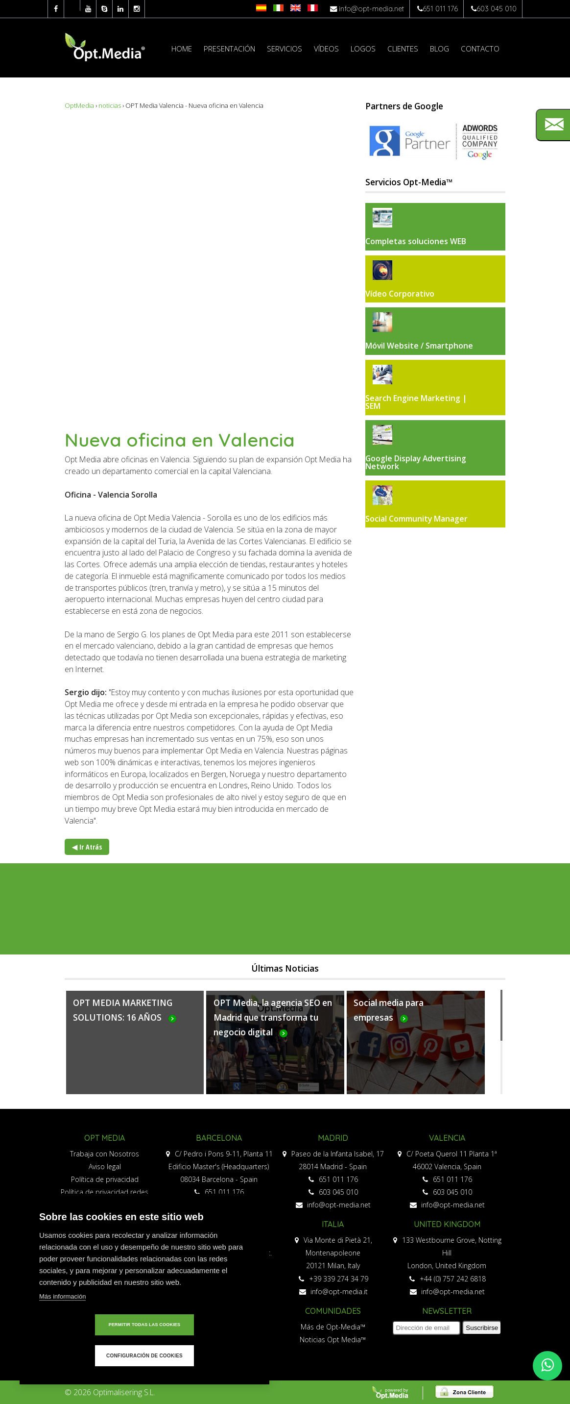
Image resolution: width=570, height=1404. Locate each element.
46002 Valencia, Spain (447, 1166)
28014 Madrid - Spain (333, 1166)
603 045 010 (496, 8)
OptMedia (79, 105)
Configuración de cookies (201, 1355)
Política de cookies (104, 1217)
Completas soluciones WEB (415, 241)
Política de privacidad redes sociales (104, 1198)
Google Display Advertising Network (415, 462)
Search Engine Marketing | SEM (416, 402)
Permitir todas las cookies (88, 1355)
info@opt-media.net (371, 8)
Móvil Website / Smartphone (419, 345)
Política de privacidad (105, 1179)
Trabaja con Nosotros (104, 1153)
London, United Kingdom (446, 1265)
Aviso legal (105, 1166)
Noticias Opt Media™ (333, 1339)
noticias (109, 105)
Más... (135, 1048)
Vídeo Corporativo (399, 293)
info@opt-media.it (333, 1291)
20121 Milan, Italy (333, 1265)
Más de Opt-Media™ (333, 1326)
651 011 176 (440, 8)
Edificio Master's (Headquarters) (218, 1166)
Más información (62, 1327)
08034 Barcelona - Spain (219, 1179)
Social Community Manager (416, 518)
